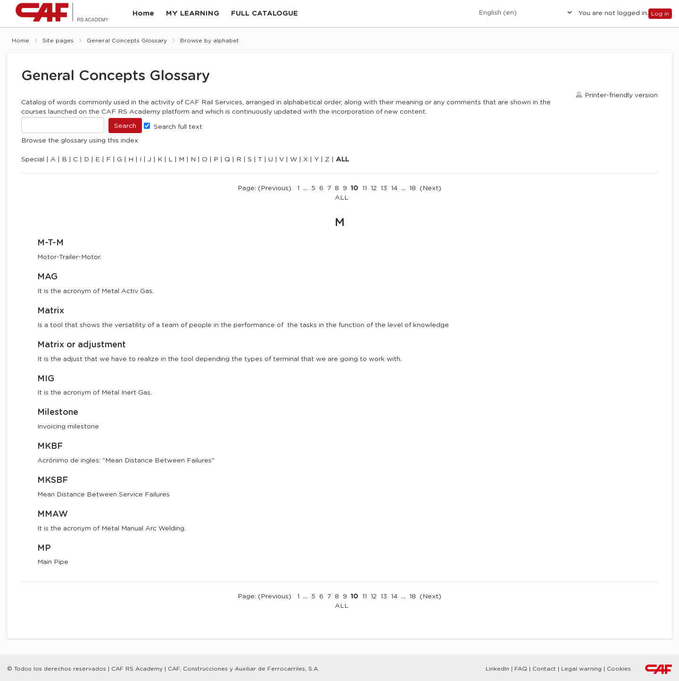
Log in (660, 16)
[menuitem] (144, 17)
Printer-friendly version (621, 101)
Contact (544, 668)
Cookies (619, 668)
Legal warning (581, 668)
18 (412, 194)
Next (430, 194)
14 (394, 194)
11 (364, 194)
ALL (341, 204)
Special (32, 165)
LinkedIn (497, 668)
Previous (275, 194)
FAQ (520, 668)
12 (374, 194)
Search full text (173, 132)
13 (384, 194)
